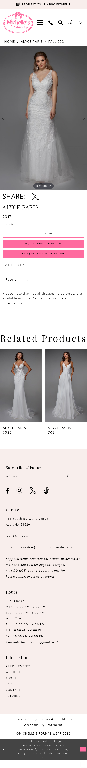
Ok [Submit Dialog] (82, 757)
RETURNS (13, 704)
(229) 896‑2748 (18, 544)
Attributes (15, 272)
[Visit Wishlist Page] (80, 22)
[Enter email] (37, 483)
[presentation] (21, 392)
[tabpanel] (43, 118)
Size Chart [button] (11, 225)
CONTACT (13, 698)
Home (9, 41)
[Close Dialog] (4, 757)
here (43, 765)
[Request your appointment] (43, 4)
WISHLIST (13, 680)
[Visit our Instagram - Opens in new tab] (20, 499)
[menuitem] (40, 22)
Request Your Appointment (43, 247)
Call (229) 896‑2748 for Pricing (43, 260)
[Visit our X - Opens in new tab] (33, 499)
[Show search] (61, 22)
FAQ (9, 692)
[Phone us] (51, 22)
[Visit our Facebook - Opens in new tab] (8, 499)
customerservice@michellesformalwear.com (42, 555)
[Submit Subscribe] (66, 483)
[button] (40, 22)
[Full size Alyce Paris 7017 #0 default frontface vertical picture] (43, 118)
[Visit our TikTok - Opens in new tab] (46, 499)
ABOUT (11, 686)
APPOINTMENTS (18, 674)
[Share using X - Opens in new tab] (35, 196)
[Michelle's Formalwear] (18, 22)
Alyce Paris (31, 41)
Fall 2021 (57, 41)
